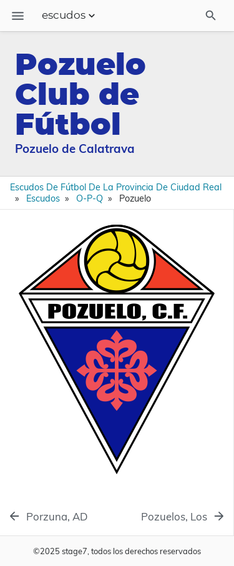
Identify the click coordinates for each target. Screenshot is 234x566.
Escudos (43, 198)
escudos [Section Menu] (70, 15)
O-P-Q (89, 198)
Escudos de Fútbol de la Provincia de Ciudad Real (116, 187)
